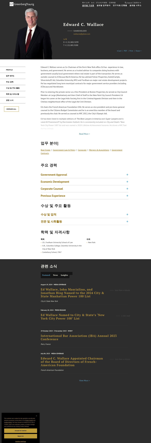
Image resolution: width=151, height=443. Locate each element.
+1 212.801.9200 (71, 45)
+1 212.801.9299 (71, 42)
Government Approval (54, 178)
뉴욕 (65, 39)
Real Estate (45, 151)
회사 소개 (85, 2)
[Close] (36, 420)
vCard (119, 51)
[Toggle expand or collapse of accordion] (127, 177)
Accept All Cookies (20, 435)
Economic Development (55, 185)
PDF (125, 51)
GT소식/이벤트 (101, 2)
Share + (138, 51)
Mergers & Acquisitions (99, 151)
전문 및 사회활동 (51, 223)
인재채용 (112, 2)
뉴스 (92, 2)
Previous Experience (53, 199)
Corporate (82, 151)
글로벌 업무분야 (103, 5)
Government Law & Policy (64, 151)
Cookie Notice (8, 427)
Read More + (84, 134)
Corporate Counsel (52, 192)
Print (131, 51)
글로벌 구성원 (88, 5)
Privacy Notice (29, 425)
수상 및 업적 (48, 216)
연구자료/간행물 (120, 5)
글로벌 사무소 (135, 5)
